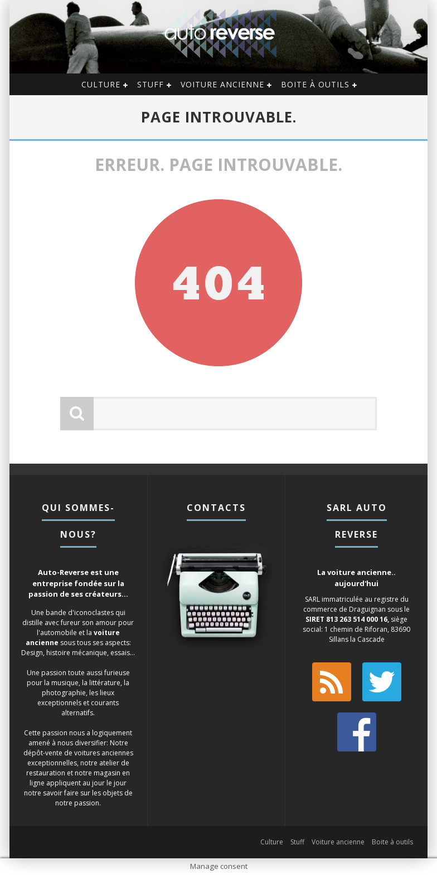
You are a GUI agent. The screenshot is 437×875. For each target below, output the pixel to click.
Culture (100, 84)
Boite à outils (315, 84)
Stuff (150, 84)
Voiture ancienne (222, 84)
